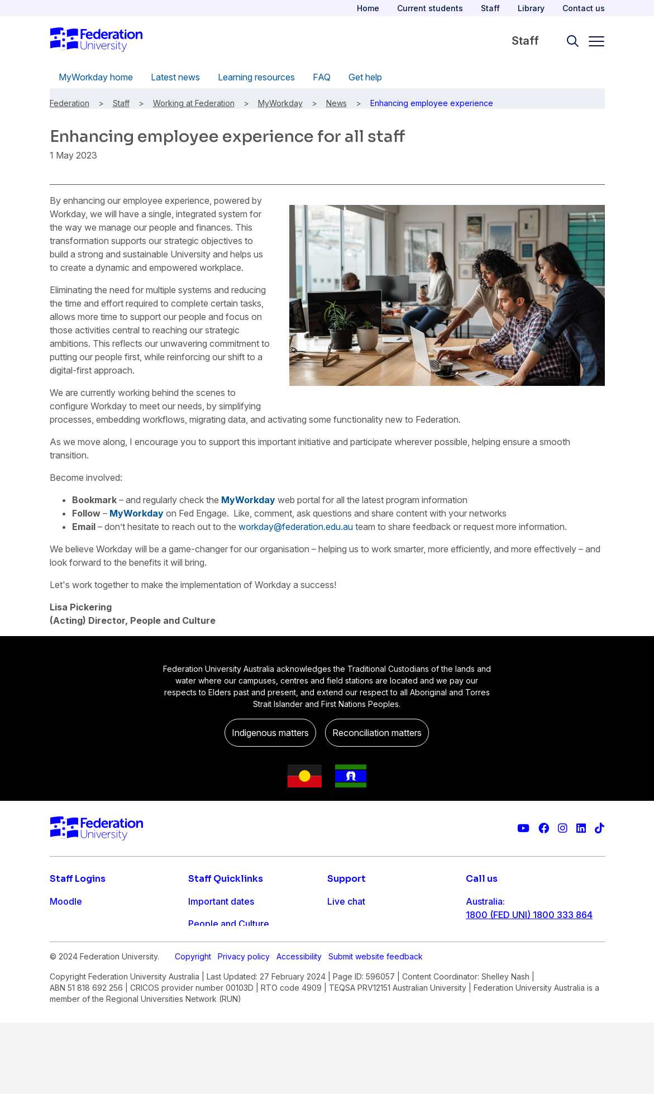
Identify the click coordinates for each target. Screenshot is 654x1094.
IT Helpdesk (213, 968)
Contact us (583, 8)
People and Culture (228, 923)
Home (368, 8)
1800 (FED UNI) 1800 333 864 (529, 914)
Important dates (221, 901)
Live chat (346, 901)
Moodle (66, 901)
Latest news (175, 77)
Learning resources (256, 77)
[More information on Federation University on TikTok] (599, 828)
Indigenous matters (270, 732)
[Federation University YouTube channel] (523, 828)
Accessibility (299, 1028)
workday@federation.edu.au (295, 526)
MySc (61, 990)
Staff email (72, 923)
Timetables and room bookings (253, 946)
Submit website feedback (375, 1028)
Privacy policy (244, 1028)
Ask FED (344, 946)
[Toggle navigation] (592, 41)
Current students (430, 8)
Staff (490, 8)
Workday (69, 968)
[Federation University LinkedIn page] (581, 828)
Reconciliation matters (377, 732)
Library (531, 8)
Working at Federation (194, 103)
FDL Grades (74, 946)
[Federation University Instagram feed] (562, 828)
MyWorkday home (96, 77)
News (336, 103)
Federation (69, 103)
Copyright (193, 1028)
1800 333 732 (496, 986)
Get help (365, 77)
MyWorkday (280, 103)
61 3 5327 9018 (498, 950)
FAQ (322, 77)
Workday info (216, 990)
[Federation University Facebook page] (543, 828)
